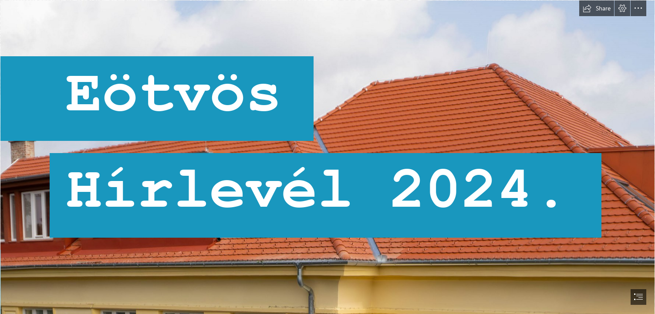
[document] (327, 157)
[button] (596, 8)
